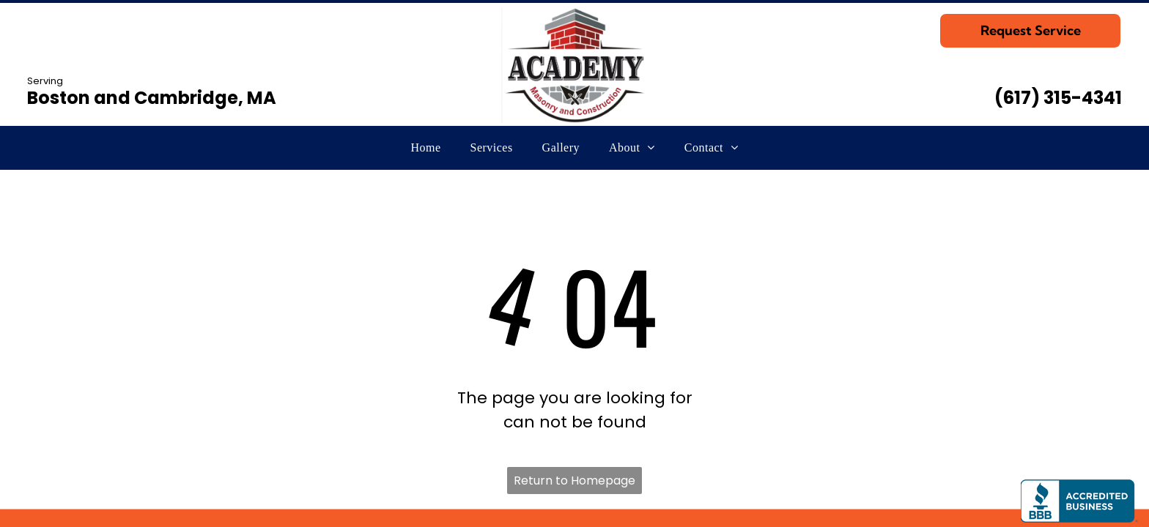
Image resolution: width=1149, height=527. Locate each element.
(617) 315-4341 (1058, 98)
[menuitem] (426, 147)
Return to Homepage (574, 480)
